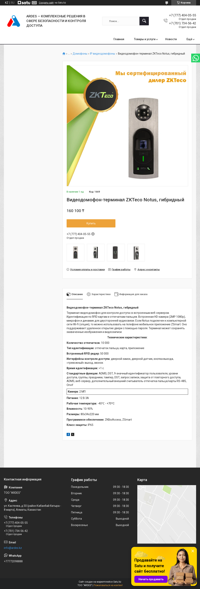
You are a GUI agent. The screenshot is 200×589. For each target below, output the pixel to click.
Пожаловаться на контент (108, 585)
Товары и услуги (144, 39)
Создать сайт (46, 2)
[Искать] (144, 21)
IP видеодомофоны (102, 53)
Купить (91, 223)
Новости (171, 39)
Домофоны (80, 53)
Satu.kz (117, 581)
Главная (118, 39)
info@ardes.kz (13, 547)
